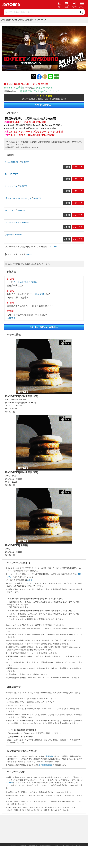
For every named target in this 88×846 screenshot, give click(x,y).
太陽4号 (8, 234)
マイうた (79, 167)
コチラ (29, 580)
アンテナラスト (12, 222)
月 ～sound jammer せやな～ (18, 198)
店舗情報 (39, 294)
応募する (11, 318)
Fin (6, 174)
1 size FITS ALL (12, 162)
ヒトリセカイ (11, 186)
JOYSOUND (11, 4)
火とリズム (10, 210)
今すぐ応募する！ (44, 105)
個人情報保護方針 (46, 765)
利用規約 (49, 756)
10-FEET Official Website (44, 327)
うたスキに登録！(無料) (25, 282)
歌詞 (68, 167)
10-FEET (25, 162)
